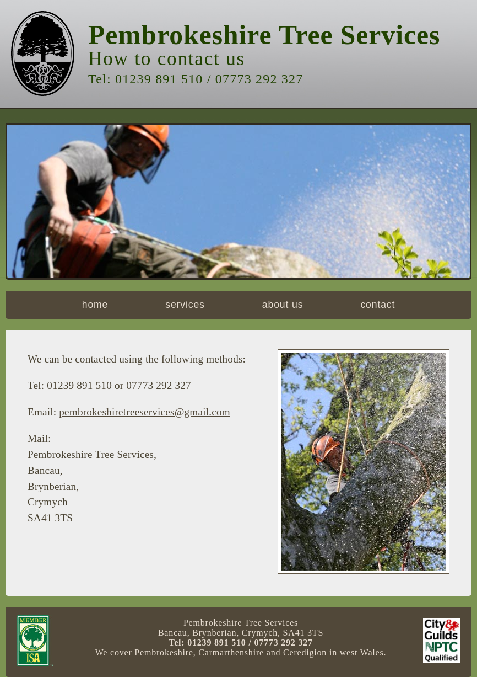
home (95, 304)
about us (282, 304)
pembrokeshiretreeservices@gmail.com (144, 412)
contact (377, 304)
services (185, 304)
